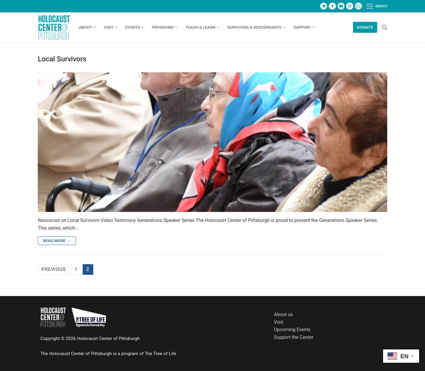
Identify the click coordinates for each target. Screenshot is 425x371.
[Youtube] (341, 6)
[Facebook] (332, 6)
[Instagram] (349, 6)
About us (283, 314)
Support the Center (293, 337)
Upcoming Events (292, 329)
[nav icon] (377, 6)
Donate (365, 27)
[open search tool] (384, 27)
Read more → (57, 240)
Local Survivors (62, 59)
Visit (278, 322)
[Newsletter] (358, 6)
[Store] (323, 6)
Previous (54, 269)
